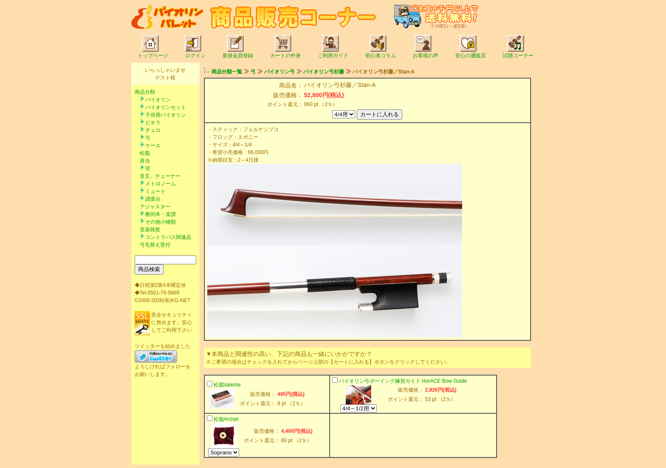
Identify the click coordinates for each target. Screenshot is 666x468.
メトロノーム (160, 184)
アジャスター (155, 207)
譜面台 (153, 199)
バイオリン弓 (279, 72)
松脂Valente (227, 385)
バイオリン (158, 100)
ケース (153, 146)
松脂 (145, 153)
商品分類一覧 (227, 72)
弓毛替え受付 (155, 245)
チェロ (153, 130)
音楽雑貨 (150, 230)
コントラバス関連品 (168, 237)
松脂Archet (226, 419)
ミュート (155, 191)
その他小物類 (160, 222)
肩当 (145, 161)
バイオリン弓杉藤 (323, 72)
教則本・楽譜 (160, 214)
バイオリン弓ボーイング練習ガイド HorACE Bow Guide (403, 381)
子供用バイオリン (165, 115)
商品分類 (145, 92)
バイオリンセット (165, 107)
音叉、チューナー (160, 176)
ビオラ (153, 123)
